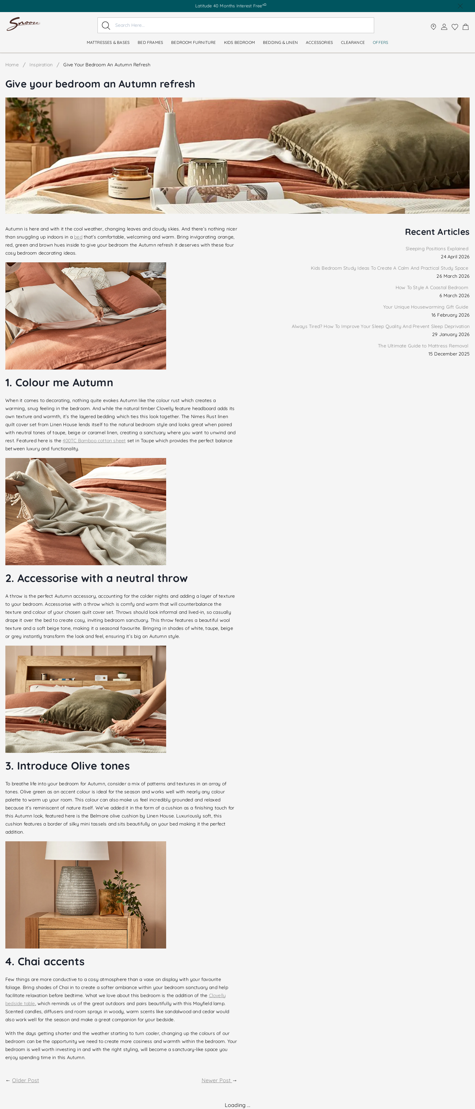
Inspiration (41, 65)
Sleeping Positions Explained (438, 249)
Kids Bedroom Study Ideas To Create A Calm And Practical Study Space (390, 268)
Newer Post (217, 1080)
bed (78, 237)
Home (12, 65)
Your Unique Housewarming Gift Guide (426, 307)
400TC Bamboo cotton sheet (94, 441)
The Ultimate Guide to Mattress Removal (424, 346)
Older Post (25, 1080)
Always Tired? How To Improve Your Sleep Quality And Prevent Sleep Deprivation (381, 326)
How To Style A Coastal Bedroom (433, 287)
